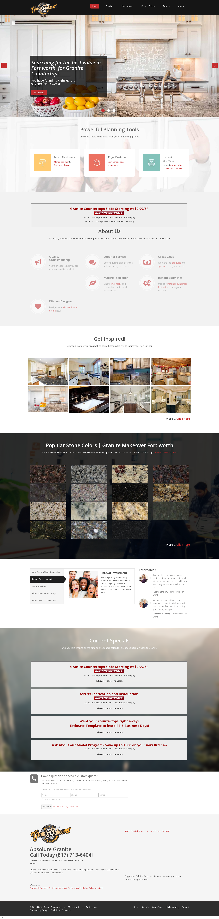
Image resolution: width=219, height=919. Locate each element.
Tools (166, 6)
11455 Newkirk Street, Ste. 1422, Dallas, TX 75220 (147, 831)
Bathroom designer (62, 162)
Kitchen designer (61, 159)
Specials (109, 6)
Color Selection (39, 583)
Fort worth (35, 888)
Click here (183, 419)
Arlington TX (45, 888)
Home (95, 6)
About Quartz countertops (44, 597)
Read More (39, 92)
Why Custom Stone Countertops (46, 569)
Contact (181, 6)
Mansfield (78, 888)
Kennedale (56, 888)
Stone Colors (127, 6)
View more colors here (166, 449)
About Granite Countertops (44, 590)
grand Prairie (67, 888)
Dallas (91, 888)
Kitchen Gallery (148, 6)
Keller (85, 888)
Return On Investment (42, 576)
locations (99, 888)
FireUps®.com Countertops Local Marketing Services (61, 907)
